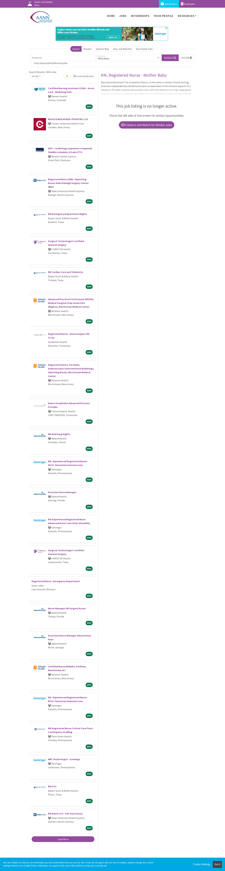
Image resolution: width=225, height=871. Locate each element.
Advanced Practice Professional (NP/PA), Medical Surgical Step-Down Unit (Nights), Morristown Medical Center (71, 303)
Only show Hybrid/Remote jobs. (51, 63)
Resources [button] (186, 16)
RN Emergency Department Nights (67, 213)
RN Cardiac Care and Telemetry (65, 272)
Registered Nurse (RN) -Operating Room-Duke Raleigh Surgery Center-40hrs (68, 183)
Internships (140, 16)
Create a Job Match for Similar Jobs (146, 125)
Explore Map (102, 48)
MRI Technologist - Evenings (64, 759)
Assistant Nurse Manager (62, 492)
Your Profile (164, 16)
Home (111, 16)
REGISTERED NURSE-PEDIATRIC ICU (68, 119)
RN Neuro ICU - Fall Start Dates (65, 813)
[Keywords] (63, 57)
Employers (188, 4)
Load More (63, 839)
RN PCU (52, 786)
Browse (88, 48)
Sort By (35, 76)
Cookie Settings (201, 864)
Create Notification (84, 76)
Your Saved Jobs (144, 48)
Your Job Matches (122, 48)
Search (76, 48)
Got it (217, 864)
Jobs (122, 16)
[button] (187, 57)
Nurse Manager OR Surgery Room (67, 608)
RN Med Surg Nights (59, 434)
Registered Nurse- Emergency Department (56, 581)
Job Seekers (169, 4)
